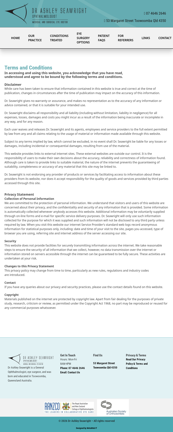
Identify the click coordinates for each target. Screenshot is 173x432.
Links (146, 38)
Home (15, 38)
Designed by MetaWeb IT (86, 428)
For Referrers (125, 38)
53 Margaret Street (104, 363)
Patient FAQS (104, 38)
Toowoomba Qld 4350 (105, 367)
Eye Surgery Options (83, 38)
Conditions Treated (59, 38)
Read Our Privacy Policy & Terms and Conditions (137, 364)
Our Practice (35, 38)
